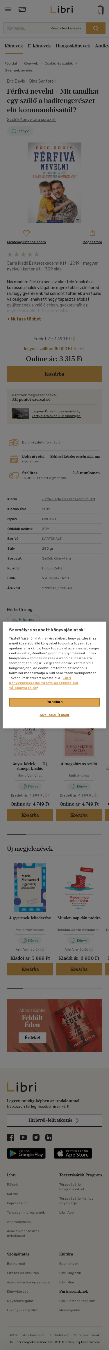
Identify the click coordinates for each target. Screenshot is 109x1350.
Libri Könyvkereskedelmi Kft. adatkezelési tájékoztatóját (43, 683)
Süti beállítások (54, 715)
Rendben (55, 702)
